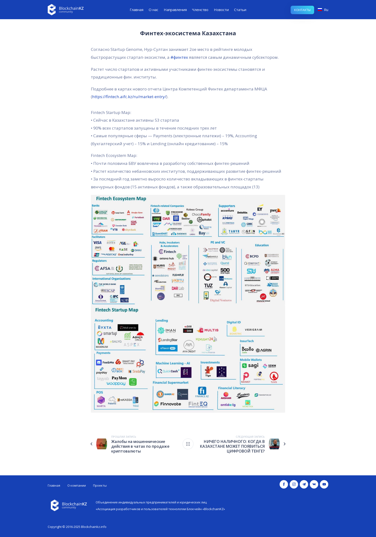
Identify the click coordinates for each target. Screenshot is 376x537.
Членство (200, 9)
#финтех (179, 57)
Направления (175, 9)
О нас (153, 9)
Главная (136, 9)
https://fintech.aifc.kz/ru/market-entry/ (129, 96)
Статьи (240, 9)
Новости (221, 9)
